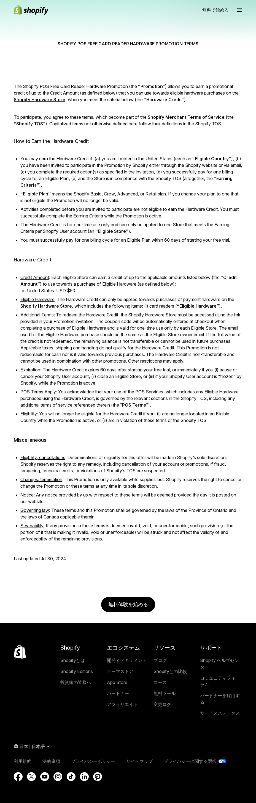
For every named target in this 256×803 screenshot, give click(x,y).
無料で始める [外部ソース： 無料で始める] (215, 10)
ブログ (160, 660)
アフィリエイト (122, 704)
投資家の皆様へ (75, 682)
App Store (117, 682)
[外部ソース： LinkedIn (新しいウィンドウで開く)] (84, 776)
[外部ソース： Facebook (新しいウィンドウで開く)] (18, 776)
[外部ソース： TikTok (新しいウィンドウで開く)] (71, 776)
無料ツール (164, 693)
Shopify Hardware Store (39, 99)
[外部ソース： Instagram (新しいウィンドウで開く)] (57, 776)
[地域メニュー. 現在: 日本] (32, 746)
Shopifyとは (72, 660)
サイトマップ (139, 761)
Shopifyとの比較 (170, 671)
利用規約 (22, 761)
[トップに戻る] (20, 652)
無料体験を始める (128, 604)
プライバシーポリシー (93, 761)
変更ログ (162, 704)
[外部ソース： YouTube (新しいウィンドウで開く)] (44, 776)
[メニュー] (239, 9)
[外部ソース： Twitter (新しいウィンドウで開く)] (31, 776)
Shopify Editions (76, 671)
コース (160, 682)
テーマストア (120, 671)
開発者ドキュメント (127, 660)
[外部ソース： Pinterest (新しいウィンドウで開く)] (97, 776)
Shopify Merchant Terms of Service (186, 117)
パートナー (118, 693)
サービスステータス (220, 713)
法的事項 (51, 761)
